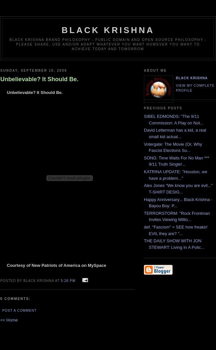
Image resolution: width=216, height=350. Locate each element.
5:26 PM (68, 281)
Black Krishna (108, 30)
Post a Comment (19, 310)
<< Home (9, 320)
